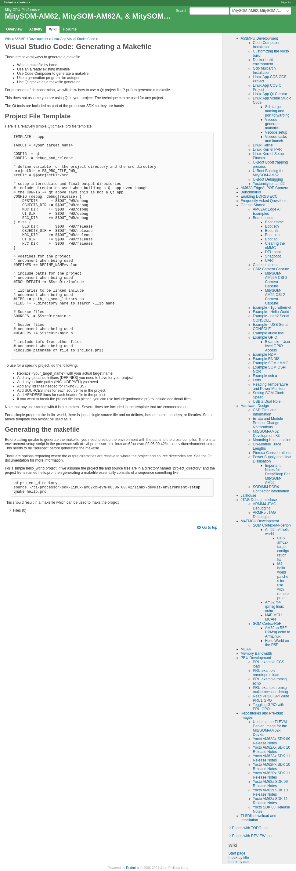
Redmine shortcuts (17, 2)
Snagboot (273, 256)
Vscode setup (276, 132)
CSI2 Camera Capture (271, 269)
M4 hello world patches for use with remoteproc (283, 581)
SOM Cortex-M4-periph (272, 525)
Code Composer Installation (266, 45)
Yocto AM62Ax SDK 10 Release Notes (271, 749)
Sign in (286, 2)
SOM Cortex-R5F (267, 623)
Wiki (53, 29)
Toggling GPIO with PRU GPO (268, 707)
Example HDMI (265, 354)
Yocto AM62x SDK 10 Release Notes (270, 792)
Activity (35, 29)
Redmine (132, 867)
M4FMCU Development (260, 521)
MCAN (246, 649)
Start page (237, 853)
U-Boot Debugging (268, 179)
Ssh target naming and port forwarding (277, 111)
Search (181, 11)
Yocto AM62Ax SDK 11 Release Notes (271, 758)
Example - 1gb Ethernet (272, 307)
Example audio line (268, 333)
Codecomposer (265, 265)
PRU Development (256, 658)
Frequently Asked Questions (264, 201)
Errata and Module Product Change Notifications (268, 422)
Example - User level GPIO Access (278, 346)
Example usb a (265, 376)
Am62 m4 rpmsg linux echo (274, 606)
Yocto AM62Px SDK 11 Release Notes (271, 775)
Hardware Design (255, 406)
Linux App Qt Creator (270, 94)
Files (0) (19, 510)
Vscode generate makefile (272, 123)
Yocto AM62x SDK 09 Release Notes (270, 783)
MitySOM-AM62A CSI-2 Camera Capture (276, 279)
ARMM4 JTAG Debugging (264, 506)
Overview (14, 29)
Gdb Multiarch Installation (264, 70)
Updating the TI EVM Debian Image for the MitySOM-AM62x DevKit (270, 728)
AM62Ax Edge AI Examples (267, 211)
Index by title (239, 857)
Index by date (240, 862)
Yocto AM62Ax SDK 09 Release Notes (271, 741)
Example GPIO (265, 337)
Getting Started (253, 205)
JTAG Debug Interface (259, 500)
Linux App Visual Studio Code (73, 39)
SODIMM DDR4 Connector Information (271, 489)
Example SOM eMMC (270, 363)
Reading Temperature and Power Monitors (270, 386)
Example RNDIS (266, 359)
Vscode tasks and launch (276, 139)
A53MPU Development (259, 38)
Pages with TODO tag (250, 828)
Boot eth (272, 226)
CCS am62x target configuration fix (283, 549)
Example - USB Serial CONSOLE (270, 326)
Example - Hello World (271, 312)
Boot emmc (274, 222)
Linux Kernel (263, 145)
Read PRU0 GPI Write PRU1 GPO (271, 698)
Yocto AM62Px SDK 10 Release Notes (271, 766)
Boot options (263, 218)
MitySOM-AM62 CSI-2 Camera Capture (275, 296)
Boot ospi (272, 235)
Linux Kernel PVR (267, 149)
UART (270, 260)
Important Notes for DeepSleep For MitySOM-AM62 (277, 474)
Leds (257, 380)
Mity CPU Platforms (21, 10)
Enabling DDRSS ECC (259, 196)
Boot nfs (272, 231)
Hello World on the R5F (277, 643)
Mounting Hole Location (272, 440)
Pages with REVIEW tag (252, 836)
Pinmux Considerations (272, 453)
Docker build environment (263, 62)
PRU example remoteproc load (266, 672)
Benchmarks (251, 192)
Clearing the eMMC (275, 245)
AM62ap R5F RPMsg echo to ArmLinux (277, 632)
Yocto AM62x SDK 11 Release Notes (270, 801)
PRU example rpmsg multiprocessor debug (270, 690)
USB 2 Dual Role (267, 401)
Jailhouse (248, 495)
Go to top (209, 527)
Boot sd (271, 239)
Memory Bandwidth (256, 653)
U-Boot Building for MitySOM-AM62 (268, 173)
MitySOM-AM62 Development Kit (266, 433)
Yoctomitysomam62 (269, 184)
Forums (70, 29)
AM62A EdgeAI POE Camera (264, 188)
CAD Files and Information (264, 412)
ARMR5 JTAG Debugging (264, 514)
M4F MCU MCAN (273, 617)
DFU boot (273, 252)
